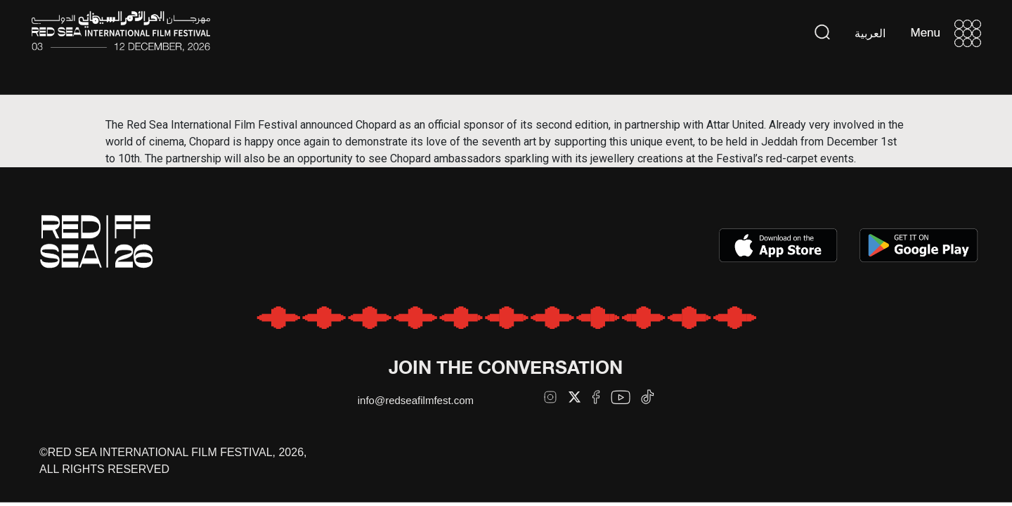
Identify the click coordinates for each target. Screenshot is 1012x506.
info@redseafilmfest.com (416, 400)
